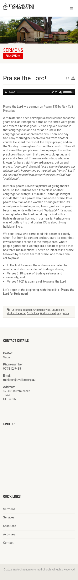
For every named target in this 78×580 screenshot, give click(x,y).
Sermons (9, 509)
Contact (8, 542)
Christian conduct (21, 309)
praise (65, 313)
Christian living (41, 309)
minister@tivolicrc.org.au (19, 379)
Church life (58, 309)
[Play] (5, 92)
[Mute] (60, 92)
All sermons (13, 55)
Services (8, 517)
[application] (39, 92)
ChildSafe (9, 526)
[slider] (33, 92)
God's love (33, 313)
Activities (9, 534)
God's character (16, 313)
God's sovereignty (50, 313)
